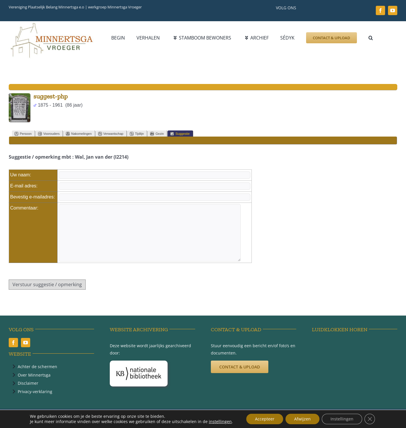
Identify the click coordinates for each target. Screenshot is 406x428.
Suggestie (180, 134)
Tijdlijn (137, 134)
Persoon (23, 134)
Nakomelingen (78, 134)
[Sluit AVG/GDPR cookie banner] (369, 419)
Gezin (157, 134)
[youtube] (392, 10)
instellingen (220, 421)
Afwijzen (302, 419)
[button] (371, 37)
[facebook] (380, 10)
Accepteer (264, 419)
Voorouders (49, 134)
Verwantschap (110, 134)
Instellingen (341, 419)
